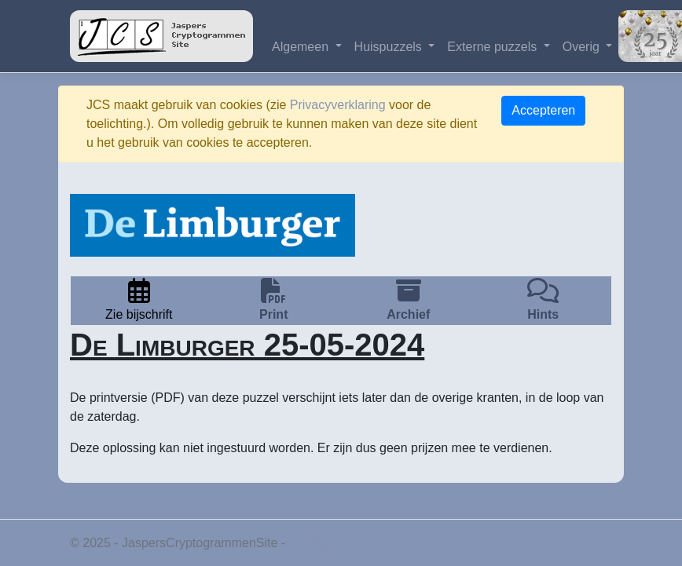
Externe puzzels (493, 46)
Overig (583, 46)
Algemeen (302, 46)
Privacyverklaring (338, 104)
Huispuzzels (390, 46)
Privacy (309, 543)
